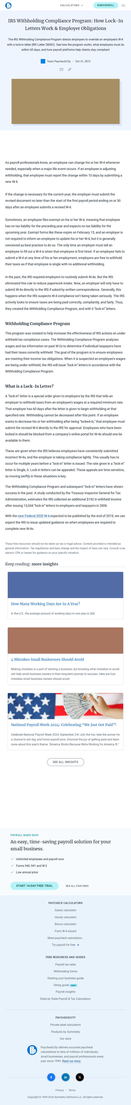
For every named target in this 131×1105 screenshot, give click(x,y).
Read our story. (71, 1061)
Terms (72, 1090)
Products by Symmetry (65, 1032)
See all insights (65, 762)
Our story (65, 1038)
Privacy (59, 1090)
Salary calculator (65, 910)
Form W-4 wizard (65, 931)
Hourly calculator (65, 917)
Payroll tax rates (65, 964)
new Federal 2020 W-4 (34, 516)
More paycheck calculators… (66, 938)
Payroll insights (65, 991)
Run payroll (105, 5)
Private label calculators (65, 1024)
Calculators (71, 5)
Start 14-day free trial (34, 886)
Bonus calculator (65, 924)
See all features (77, 885)
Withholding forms (65, 971)
